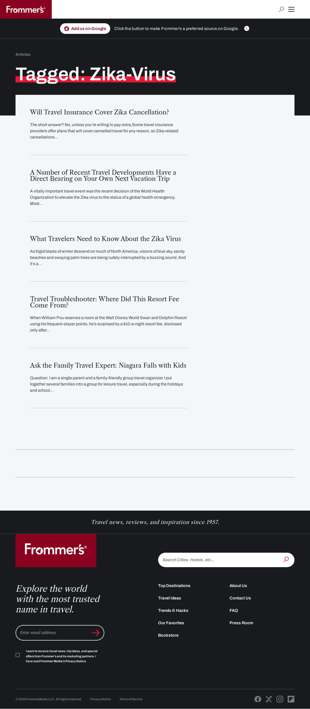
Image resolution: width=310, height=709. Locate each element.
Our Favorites (171, 623)
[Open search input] (281, 9)
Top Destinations (174, 585)
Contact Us (240, 598)
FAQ (234, 610)
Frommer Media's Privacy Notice (63, 661)
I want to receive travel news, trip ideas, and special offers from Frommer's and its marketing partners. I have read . (62, 656)
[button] (291, 9)
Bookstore (168, 635)
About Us (238, 585)
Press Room (241, 623)
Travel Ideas (169, 598)
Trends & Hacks (173, 610)
